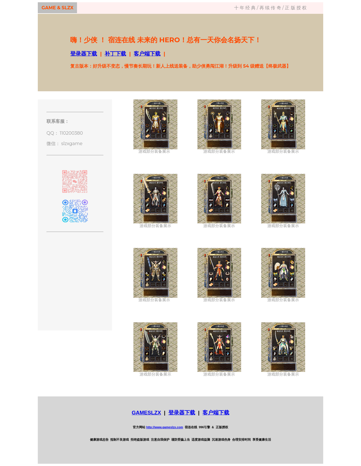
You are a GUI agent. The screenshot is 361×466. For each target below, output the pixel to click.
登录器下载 (83, 53)
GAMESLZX (146, 413)
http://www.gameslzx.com (164, 427)
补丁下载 (115, 53)
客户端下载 (147, 53)
